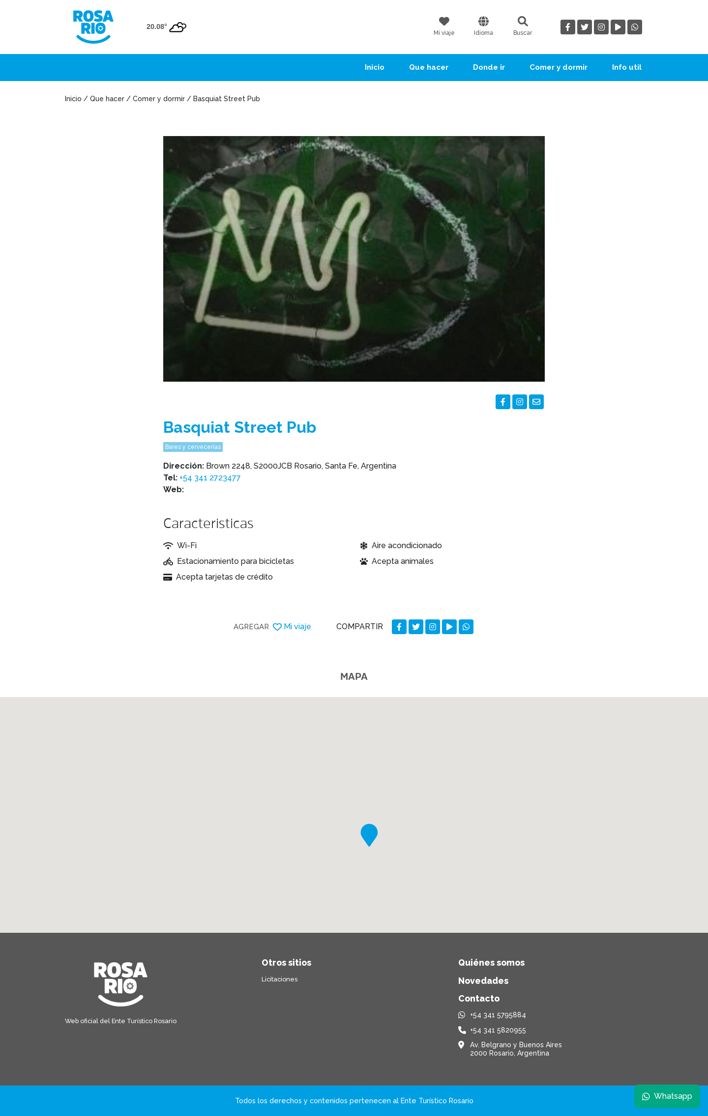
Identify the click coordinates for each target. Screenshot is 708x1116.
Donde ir (489, 67)
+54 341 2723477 (210, 477)
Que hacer (428, 67)
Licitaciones (279, 979)
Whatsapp (667, 1096)
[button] (369, 835)
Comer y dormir (559, 67)
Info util (627, 67)
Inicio (374, 67)
